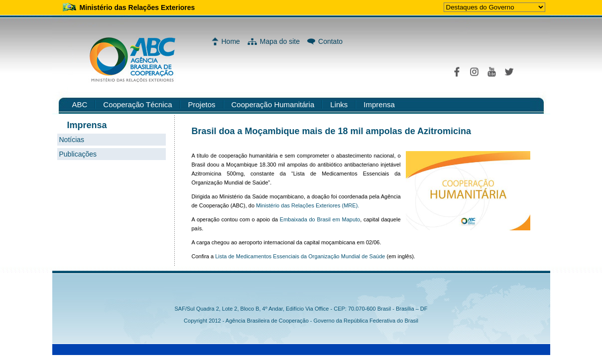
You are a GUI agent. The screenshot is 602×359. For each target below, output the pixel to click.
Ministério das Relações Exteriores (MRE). (307, 205)
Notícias (72, 140)
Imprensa (379, 104)
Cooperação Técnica (137, 104)
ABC (80, 104)
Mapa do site (280, 41)
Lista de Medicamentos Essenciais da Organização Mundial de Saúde (299, 256)
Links (339, 104)
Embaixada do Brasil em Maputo (320, 219)
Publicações (78, 154)
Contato (330, 41)
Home (231, 41)
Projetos (202, 104)
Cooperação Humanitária (273, 104)
